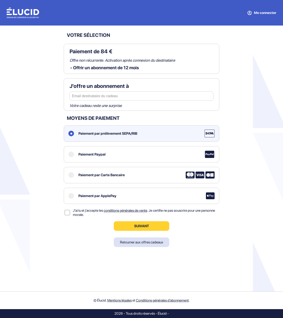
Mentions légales (119, 300)
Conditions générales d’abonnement (162, 300)
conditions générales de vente (125, 210)
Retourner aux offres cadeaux (141, 242)
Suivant (141, 226)
